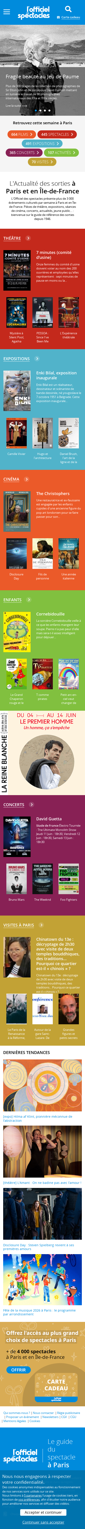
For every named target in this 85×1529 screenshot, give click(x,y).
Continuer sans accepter (43, 1522)
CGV (64, 1417)
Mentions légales (14, 1421)
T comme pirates (42, 697)
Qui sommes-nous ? (16, 1413)
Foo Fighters (68, 900)
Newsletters (50, 1417)
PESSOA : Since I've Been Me (42, 337)
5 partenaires (33, 1495)
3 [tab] (45, 111)
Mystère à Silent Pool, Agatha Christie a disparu (16, 341)
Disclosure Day (16, 576)
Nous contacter (43, 1413)
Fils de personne (42, 576)
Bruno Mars (16, 900)
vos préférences (29, 1499)
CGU (73, 1417)
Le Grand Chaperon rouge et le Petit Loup (16, 701)
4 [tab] (49, 111)
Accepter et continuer (43, 1512)
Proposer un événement (22, 1417)
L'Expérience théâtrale (68, 335)
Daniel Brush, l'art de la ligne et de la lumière (69, 460)
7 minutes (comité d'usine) (53, 255)
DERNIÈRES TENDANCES (26, 1052)
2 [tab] (40, 111)
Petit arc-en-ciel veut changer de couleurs (69, 701)
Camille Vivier (16, 454)
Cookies (34, 1421)
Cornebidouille (50, 614)
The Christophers (53, 493)
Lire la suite (16, 106)
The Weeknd (42, 900)
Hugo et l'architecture (42, 456)
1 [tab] (36, 111)
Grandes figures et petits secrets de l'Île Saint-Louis (69, 1038)
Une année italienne (68, 576)
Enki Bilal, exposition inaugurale (56, 375)
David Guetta (49, 819)
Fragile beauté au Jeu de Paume (42, 76)
